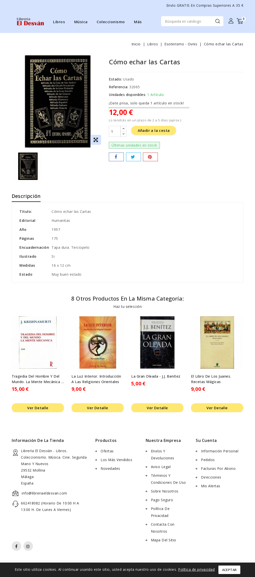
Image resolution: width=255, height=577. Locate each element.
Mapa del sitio (163, 540)
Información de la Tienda (38, 441)
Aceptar (229, 570)
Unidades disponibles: (127, 95)
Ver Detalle (37, 408)
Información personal (219, 451)
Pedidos (208, 460)
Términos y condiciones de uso (168, 480)
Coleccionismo (111, 21)
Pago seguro (162, 500)
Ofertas (107, 451)
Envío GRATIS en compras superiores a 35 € (205, 5)
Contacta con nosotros (163, 528)
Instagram (28, 547)
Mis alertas (210, 486)
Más (138, 21)
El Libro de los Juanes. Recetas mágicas (211, 380)
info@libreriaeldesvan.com (44, 494)
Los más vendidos (116, 460)
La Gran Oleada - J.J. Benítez (156, 377)
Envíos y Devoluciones (162, 455)
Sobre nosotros (165, 492)
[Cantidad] (115, 132)
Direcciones (211, 478)
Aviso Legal (161, 467)
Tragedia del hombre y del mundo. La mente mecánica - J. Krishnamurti (37, 380)
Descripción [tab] (26, 196)
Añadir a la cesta (154, 131)
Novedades (110, 469)
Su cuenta (206, 441)
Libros (59, 21)
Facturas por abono (218, 469)
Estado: (115, 80)
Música (81, 21)
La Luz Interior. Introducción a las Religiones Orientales (96, 380)
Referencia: (118, 87)
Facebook (17, 547)
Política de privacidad (196, 569)
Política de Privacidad (160, 513)
